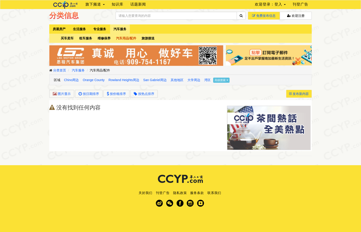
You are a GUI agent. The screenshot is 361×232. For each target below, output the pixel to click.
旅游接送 (148, 38)
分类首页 (59, 70)
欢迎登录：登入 (270, 4)
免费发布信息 (264, 16)
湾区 (207, 80)
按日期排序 (89, 94)
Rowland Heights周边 (123, 80)
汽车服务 (120, 29)
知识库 (117, 4)
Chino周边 (71, 80)
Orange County (94, 80)
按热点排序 (144, 94)
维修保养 (104, 38)
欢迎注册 (296, 16)
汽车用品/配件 (126, 38)
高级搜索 (221, 80)
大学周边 (193, 80)
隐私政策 (180, 193)
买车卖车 (67, 38)
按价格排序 (116, 94)
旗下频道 (95, 4)
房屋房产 (59, 29)
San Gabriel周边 (155, 80)
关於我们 (145, 193)
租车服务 (85, 38)
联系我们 (214, 193)
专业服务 (99, 29)
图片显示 (62, 94)
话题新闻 (138, 4)
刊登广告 (300, 4)
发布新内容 (299, 94)
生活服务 (79, 29)
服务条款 (197, 193)
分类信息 (64, 15)
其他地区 (177, 80)
